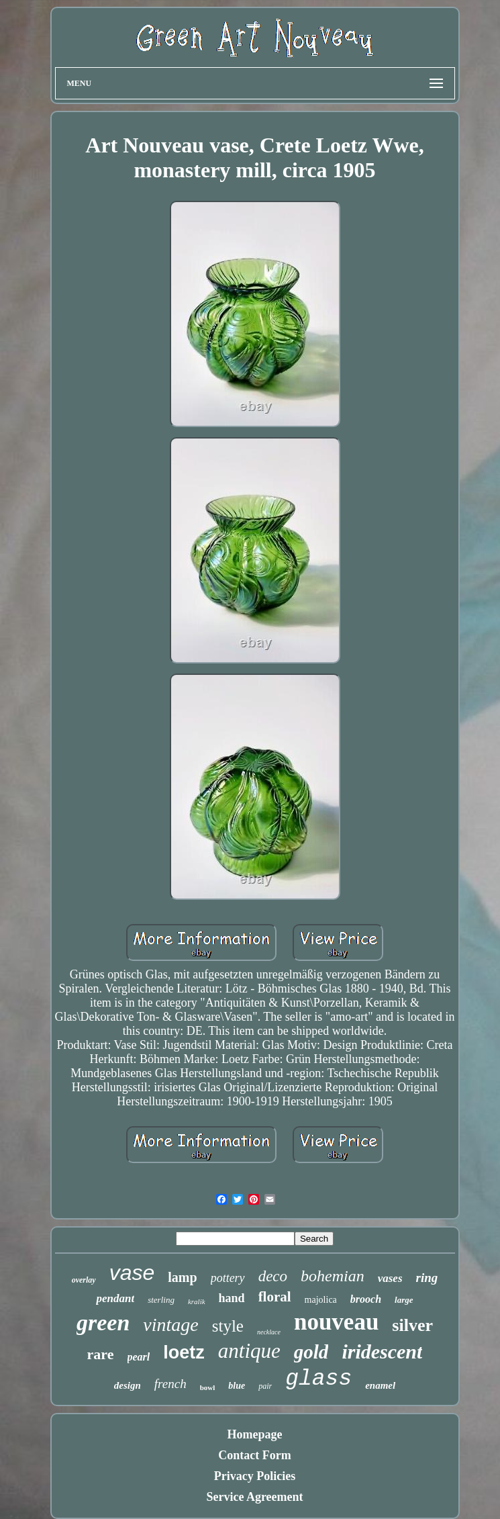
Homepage (255, 1434)
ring (427, 1278)
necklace (269, 1332)
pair (265, 1386)
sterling (161, 1300)
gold (311, 1352)
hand (232, 1298)
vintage (170, 1324)
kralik (196, 1301)
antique (249, 1351)
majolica (321, 1300)
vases (390, 1278)
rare (100, 1354)
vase (132, 1272)
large (404, 1300)
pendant (115, 1298)
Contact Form (254, 1455)
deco (272, 1276)
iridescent (382, 1351)
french (170, 1384)
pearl (139, 1357)
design (127, 1385)
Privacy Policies (254, 1476)
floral (274, 1297)
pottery (228, 1278)
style (228, 1326)
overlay (84, 1280)
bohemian (332, 1276)
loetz (184, 1352)
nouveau (336, 1322)
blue (236, 1386)
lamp (182, 1277)
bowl (207, 1387)
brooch (365, 1299)
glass (318, 1379)
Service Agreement (254, 1497)
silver (412, 1325)
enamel (380, 1385)
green (103, 1322)
